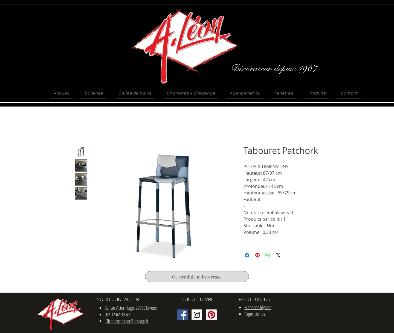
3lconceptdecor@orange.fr (126, 321)
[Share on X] (278, 255)
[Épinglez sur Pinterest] (257, 255)
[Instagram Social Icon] (197, 314)
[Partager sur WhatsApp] (268, 255)
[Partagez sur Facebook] (247, 255)
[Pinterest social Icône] (211, 314)
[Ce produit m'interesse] (197, 276)
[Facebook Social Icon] (182, 314)
